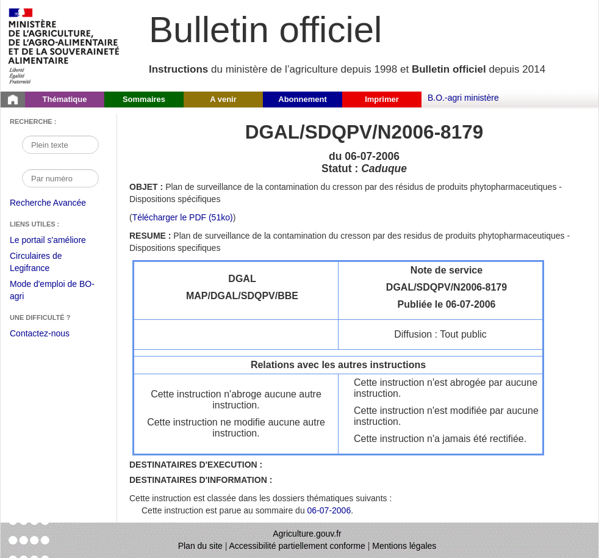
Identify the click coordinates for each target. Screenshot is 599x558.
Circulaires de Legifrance (45, 263)
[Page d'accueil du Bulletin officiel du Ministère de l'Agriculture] (13, 99)
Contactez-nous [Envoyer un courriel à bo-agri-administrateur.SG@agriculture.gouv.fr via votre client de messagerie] (40, 333)
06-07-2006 (329, 510)
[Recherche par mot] (60, 145)
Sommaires (144, 99)
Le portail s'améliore (57, 240)
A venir (223, 99)
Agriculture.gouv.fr (307, 533)
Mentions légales (404, 546)
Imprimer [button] (382, 99)
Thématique (65, 99)
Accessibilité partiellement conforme (297, 546)
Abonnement (302, 99)
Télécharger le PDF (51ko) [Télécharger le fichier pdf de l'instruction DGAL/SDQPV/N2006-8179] (182, 217)
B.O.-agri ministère (463, 98)
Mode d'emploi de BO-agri (52, 291)
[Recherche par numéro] (60, 178)
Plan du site (200, 546)
